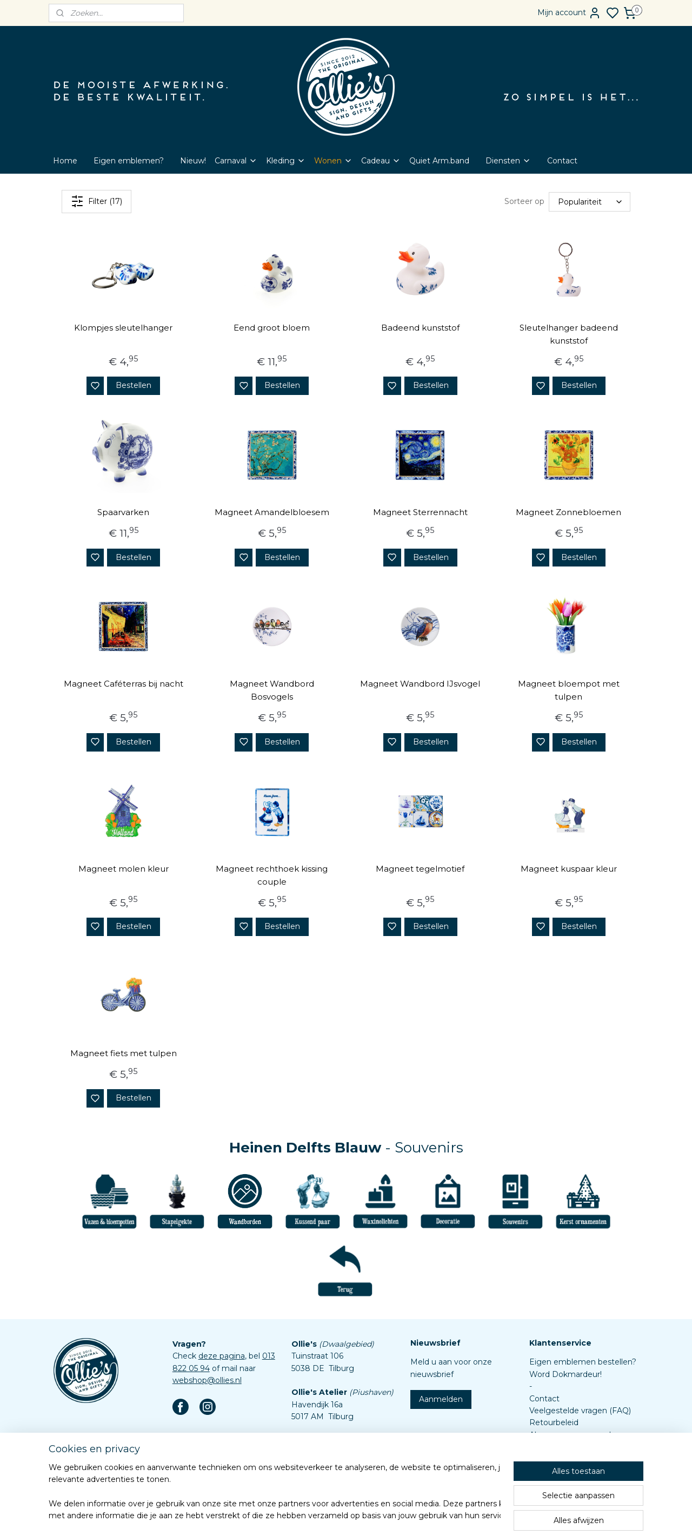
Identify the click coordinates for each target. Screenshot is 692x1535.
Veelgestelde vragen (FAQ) (580, 1410)
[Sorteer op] (589, 201)
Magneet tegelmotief (420, 869)
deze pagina (221, 1356)
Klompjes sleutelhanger (123, 327)
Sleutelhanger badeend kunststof (569, 334)
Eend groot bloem (272, 327)
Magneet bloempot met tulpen (569, 690)
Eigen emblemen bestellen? (582, 1362)
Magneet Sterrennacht (420, 512)
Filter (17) (96, 201)
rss (390, 1515)
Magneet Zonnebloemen (568, 512)
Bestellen (133, 385)
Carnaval (236, 161)
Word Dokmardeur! (565, 1374)
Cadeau (381, 161)
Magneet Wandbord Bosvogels (272, 690)
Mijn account (569, 12)
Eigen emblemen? (129, 161)
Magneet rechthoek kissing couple (272, 875)
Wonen (333, 161)
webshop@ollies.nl (207, 1380)
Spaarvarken (123, 512)
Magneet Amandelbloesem (272, 512)
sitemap (369, 1515)
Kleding (285, 161)
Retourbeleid (553, 1422)
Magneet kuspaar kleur (569, 869)
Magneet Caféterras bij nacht (123, 683)
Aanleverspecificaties (569, 1471)
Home (65, 161)
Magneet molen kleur (123, 869)
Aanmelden (441, 1399)
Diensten (508, 161)
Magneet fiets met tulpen (123, 1053)
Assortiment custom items (580, 1459)
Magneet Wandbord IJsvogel (420, 683)
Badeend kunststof (420, 327)
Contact (562, 161)
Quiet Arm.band (439, 161)
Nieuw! (193, 161)
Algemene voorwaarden (575, 1435)
